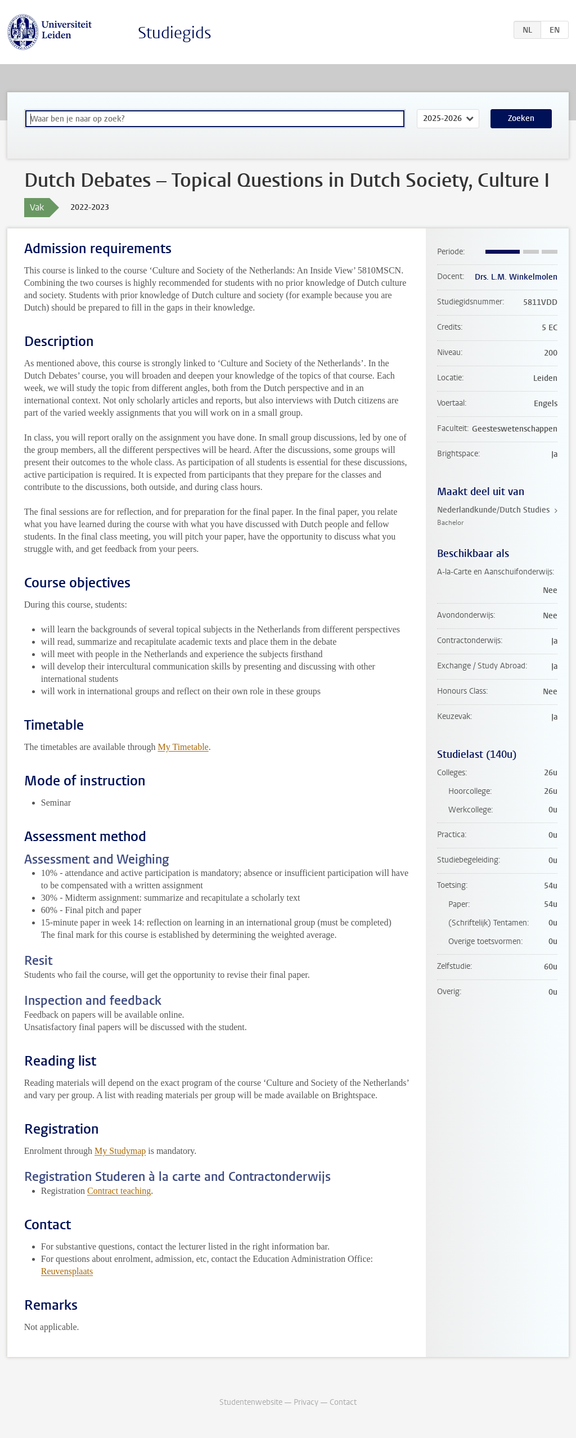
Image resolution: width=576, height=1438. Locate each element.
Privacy (306, 1402)
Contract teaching (119, 1191)
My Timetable (183, 747)
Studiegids (175, 33)
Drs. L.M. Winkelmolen (516, 277)
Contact (343, 1402)
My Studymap (120, 1151)
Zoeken (521, 118)
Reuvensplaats (67, 1271)
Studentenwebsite (250, 1402)
